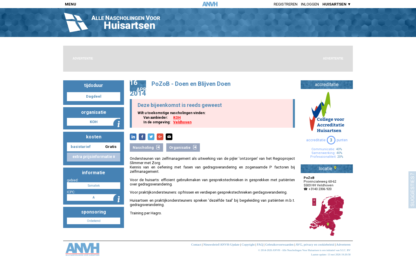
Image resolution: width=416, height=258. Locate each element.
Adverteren (343, 244)
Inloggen (310, 4)
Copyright (248, 244)
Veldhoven (182, 122)
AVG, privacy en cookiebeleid (314, 244)
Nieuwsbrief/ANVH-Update (221, 244)
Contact (196, 244)
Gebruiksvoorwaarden (279, 244)
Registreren (286, 4)
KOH (177, 118)
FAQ (260, 244)
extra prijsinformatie (93, 156)
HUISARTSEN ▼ (336, 4)
